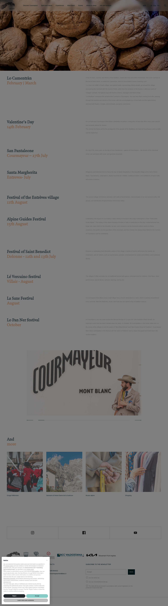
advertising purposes (9, 578)
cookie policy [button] (30, 569)
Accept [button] (37, 596)
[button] (47, 560)
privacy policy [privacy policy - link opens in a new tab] (9, 566)
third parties (35, 571)
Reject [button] (14, 596)
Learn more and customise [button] (26, 600)
